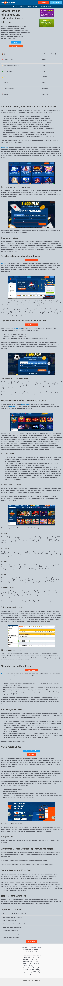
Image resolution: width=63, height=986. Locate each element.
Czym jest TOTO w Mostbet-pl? (11, 930)
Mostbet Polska (5, 147)
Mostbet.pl (4, 673)
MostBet (3, 263)
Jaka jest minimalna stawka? (11, 920)
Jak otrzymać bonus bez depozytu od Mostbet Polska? (18, 933)
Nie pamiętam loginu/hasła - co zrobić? (13, 917)
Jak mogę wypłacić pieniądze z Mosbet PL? (15, 923)
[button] (43, 2)
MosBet (9, 301)
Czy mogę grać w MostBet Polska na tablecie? (15, 913)
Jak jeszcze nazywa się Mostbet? (12, 937)
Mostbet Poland (18, 328)
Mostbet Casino (25, 404)
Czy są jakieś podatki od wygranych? (13, 927)
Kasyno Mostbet (13, 406)
